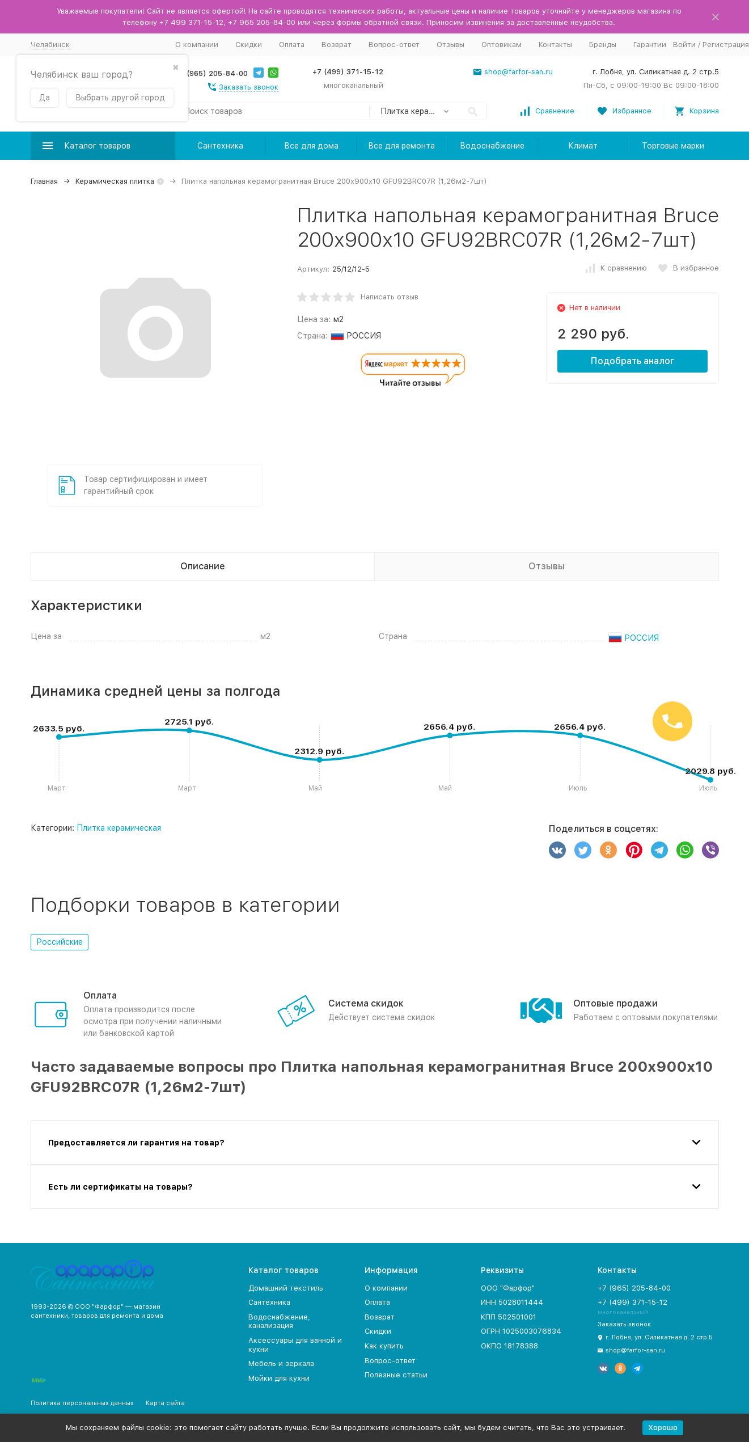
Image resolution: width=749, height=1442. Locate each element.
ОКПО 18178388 (509, 1346)
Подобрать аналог (632, 361)
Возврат (336, 44)
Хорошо (663, 1427)
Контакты (555, 44)
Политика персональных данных (82, 1403)
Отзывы (450, 44)
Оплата (291, 44)
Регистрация (726, 44)
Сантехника (220, 145)
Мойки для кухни (279, 1378)
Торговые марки (673, 145)
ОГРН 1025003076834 (521, 1331)
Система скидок (366, 1003)
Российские (59, 941)
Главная (44, 181)
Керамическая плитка (114, 181)
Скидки (248, 44)
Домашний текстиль (285, 1288)
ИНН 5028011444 (512, 1302)
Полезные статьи (396, 1375)
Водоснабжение (492, 145)
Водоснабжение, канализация (279, 1321)
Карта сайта (165, 1403)
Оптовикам (501, 44)
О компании (196, 44)
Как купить (384, 1346)
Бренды (602, 44)
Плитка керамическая (119, 827)
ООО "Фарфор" (508, 1288)
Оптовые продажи (615, 1003)
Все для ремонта (401, 145)
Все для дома (311, 145)
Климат (583, 145)
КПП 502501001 (508, 1317)
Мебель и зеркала (281, 1363)
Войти (684, 44)
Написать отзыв (389, 297)
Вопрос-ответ (394, 44)
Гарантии (649, 44)
